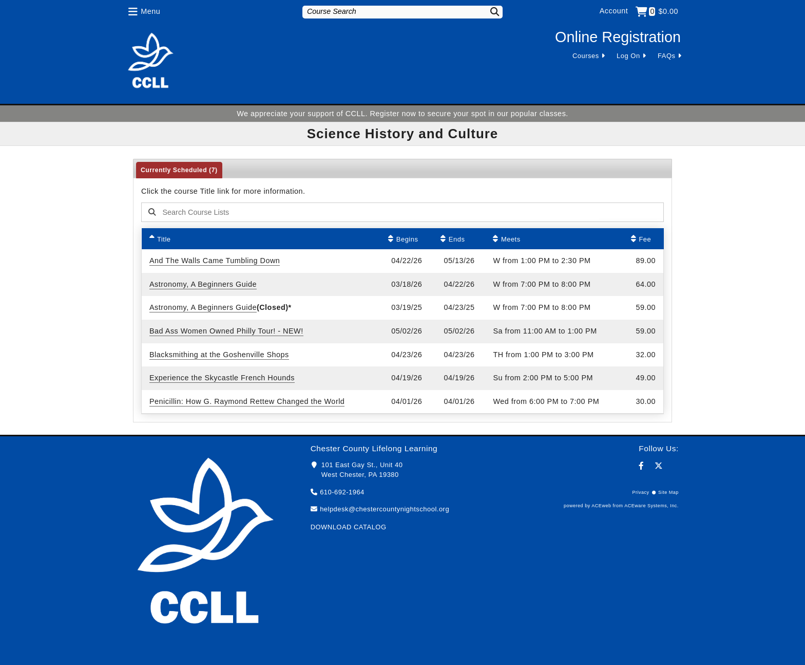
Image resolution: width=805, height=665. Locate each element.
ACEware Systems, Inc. (651, 505)
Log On (628, 56)
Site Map (668, 492)
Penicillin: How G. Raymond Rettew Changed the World (246, 401)
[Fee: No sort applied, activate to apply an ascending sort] (643, 238)
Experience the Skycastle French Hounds (222, 378)
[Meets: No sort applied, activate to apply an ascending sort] (554, 238)
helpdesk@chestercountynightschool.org (384, 509)
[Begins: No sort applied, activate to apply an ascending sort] (406, 238)
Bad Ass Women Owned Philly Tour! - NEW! (226, 331)
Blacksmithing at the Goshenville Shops (219, 354)
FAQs (666, 56)
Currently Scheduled (179, 170)
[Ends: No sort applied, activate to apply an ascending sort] (459, 238)
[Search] (488, 11)
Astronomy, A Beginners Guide (203, 284)
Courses (585, 56)
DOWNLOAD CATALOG (349, 527)
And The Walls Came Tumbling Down (214, 260)
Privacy (640, 492)
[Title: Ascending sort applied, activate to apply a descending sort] (261, 238)
